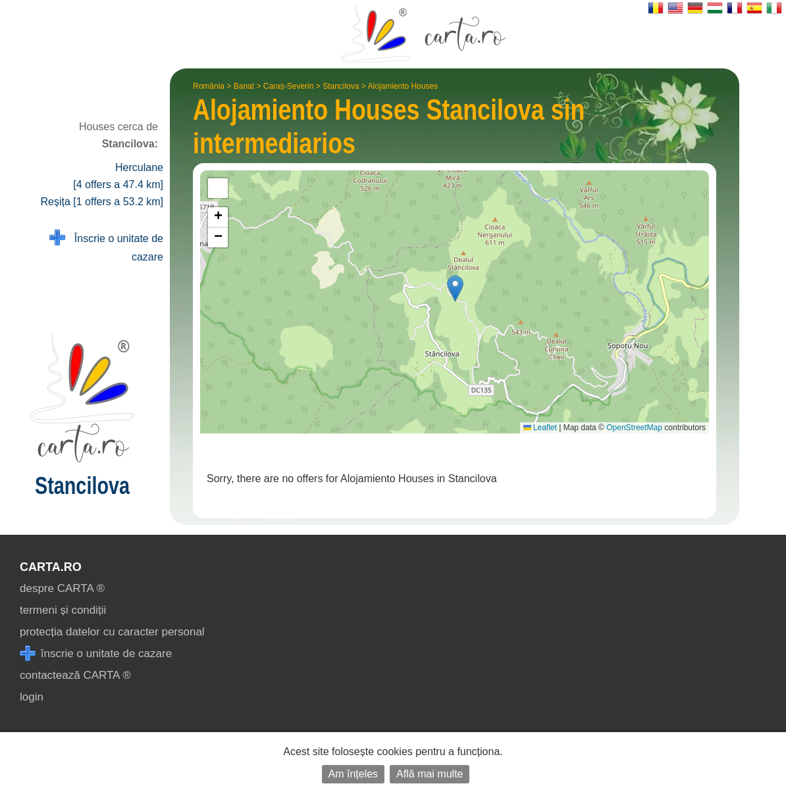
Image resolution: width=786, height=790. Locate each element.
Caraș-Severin (288, 86)
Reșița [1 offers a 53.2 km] (102, 201)
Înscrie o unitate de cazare (106, 246)
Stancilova (341, 86)
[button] (455, 288)
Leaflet (540, 427)
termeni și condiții (63, 610)
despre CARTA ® (62, 588)
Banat (244, 86)
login (31, 697)
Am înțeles (353, 773)
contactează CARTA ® (75, 675)
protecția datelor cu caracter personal (112, 632)
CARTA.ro (51, 567)
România (208, 86)
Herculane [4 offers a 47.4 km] (118, 176)
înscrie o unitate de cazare (96, 653)
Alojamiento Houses (403, 86)
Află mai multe (429, 773)
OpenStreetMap (634, 427)
